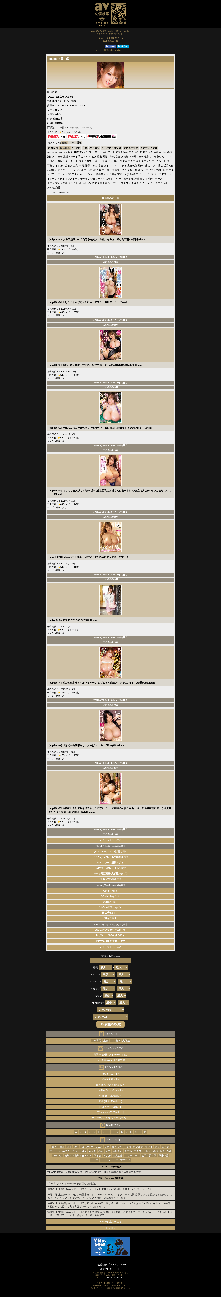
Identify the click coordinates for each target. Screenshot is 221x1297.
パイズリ (89, 152)
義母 (114, 174)
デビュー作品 (130, 148)
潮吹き (51, 156)
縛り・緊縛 (101, 161)
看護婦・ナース (153, 178)
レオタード (117, 178)
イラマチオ (120, 165)
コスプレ (89, 161)
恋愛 (57, 187)
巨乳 (70, 152)
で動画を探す (110, 879)
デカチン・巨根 (160, 161)
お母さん (134, 183)
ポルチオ (143, 170)
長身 (107, 1146)
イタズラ (105, 178)
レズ (108, 174)
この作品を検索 (110, 262)
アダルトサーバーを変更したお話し (76, 1183)
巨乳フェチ (109, 152)
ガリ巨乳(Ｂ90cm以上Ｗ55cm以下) (110, 1118)
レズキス (123, 183)
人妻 (150, 152)
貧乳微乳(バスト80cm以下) (110, 1084)
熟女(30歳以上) (110, 1079)
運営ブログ (106, 1269)
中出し (98, 152)
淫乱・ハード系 (71, 156)
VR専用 (76, 148)
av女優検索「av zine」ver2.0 (110, 1264)
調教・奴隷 (109, 156)
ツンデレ (113, 183)
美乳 (155, 152)
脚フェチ (138, 1146)
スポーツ (156, 174)
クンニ (72, 183)
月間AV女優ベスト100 (110, 1054)
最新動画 (53, 148)
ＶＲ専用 (96, 1040)
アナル (75, 174)
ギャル (83, 174)
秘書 (132, 174)
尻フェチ (146, 161)
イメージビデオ (148, 148)
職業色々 (101, 174)
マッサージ (108, 170)
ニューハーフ (132, 1155)
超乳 (131, 152)
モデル (128, 1151)
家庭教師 (132, 165)
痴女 (125, 152)
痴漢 (78, 183)
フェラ (59, 156)
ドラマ (110, 165)
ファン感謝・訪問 (158, 170)
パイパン (86, 183)
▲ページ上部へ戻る (110, 840)
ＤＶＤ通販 (75, 142)
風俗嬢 (126, 1040)
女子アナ (52, 174)
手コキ (91, 165)
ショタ (91, 174)
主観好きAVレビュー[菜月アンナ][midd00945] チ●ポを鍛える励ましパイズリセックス (105, 1189)
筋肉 (128, 1146)
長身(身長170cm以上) (110, 1101)
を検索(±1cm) (110, 930)
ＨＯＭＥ (110, 1228)
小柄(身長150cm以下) (110, 1095)
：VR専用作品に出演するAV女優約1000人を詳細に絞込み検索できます (94, 1172)
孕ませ (97, 1155)
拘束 (81, 161)
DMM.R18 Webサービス (115, 1278)
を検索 (110, 935)
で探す (110, 851)
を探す (110, 896)
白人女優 (118, 1155)
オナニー (63, 170)
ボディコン (53, 183)
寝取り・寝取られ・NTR (157, 156)
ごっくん (63, 174)
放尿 (94, 183)
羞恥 (75, 165)
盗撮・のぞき (122, 170)
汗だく (84, 170)
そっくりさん (79, 1151)
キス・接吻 (157, 165)
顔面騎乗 (134, 178)
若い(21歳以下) (110, 1073)
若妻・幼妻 (123, 174)
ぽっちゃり (95, 170)
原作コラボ (161, 183)
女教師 (124, 156)
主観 (85, 148)
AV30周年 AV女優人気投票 (110, 1060)
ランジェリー (92, 178)
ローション (74, 170)
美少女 (162, 152)
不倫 (49, 165)
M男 (126, 178)
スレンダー (64, 161)
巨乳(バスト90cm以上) (110, 1090)
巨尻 (171, 170)
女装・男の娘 (149, 1155)
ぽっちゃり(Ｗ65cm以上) (110, 1112)
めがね (51, 187)
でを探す (110, 857)
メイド (151, 183)
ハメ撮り (94, 148)
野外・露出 (144, 165)
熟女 (93, 156)
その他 (64, 183)
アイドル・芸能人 (62, 165)
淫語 (169, 152)
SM (169, 1151)
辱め (136, 152)
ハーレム (57, 1155)
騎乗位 (143, 152)
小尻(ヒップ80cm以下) (110, 1106)
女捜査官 (102, 183)
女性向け (125, 1160)
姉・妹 (134, 170)
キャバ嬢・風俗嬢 (111, 148)
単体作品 (163, 1155)
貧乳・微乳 (58, 1146)
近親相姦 (168, 165)
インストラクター (75, 178)
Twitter (117, 1269)
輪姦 (99, 156)
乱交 (117, 156)
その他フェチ (136, 156)
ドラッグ (166, 174)
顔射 (138, 161)
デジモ (119, 152)
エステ (131, 161)
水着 (97, 165)
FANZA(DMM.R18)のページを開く (110, 257)
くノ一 (143, 183)
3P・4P (74, 161)
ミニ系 (98, 1146)
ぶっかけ (86, 156)
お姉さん (52, 161)
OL (69, 174)
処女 (157, 1146)
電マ (142, 178)
